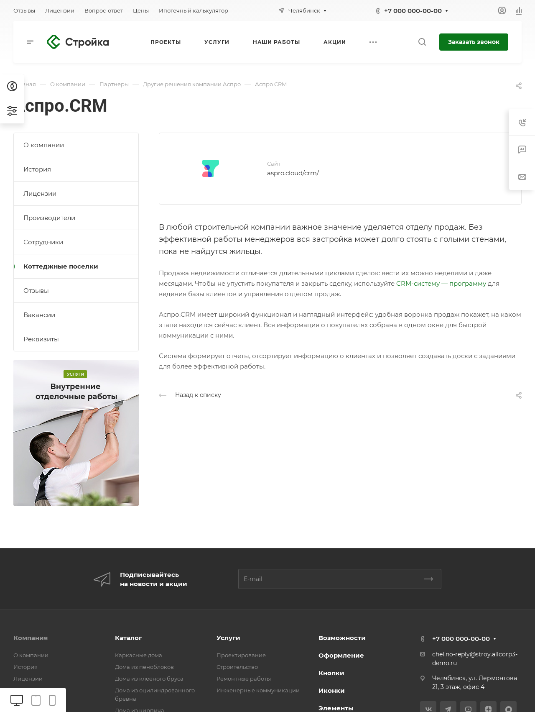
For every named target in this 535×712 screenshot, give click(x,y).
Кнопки (331, 673)
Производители (49, 218)
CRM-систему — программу (441, 283)
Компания (30, 638)
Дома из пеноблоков (144, 666)
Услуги (228, 638)
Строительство (237, 666)
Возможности (342, 638)
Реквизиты (41, 339)
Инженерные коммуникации (258, 690)
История (37, 169)
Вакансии (39, 315)
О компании (43, 145)
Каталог (128, 638)
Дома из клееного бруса (149, 678)
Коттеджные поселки (60, 266)
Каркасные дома (138, 655)
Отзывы (36, 291)
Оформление (341, 655)
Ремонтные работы (244, 678)
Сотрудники (43, 242)
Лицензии (39, 193)
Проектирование (241, 655)
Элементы (336, 708)
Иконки (331, 690)
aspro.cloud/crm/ (293, 173)
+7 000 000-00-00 (413, 11)
